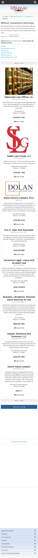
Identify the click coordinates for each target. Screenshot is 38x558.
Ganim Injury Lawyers (19, 366)
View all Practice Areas (18, 442)
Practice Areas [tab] (13, 36)
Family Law (5, 51)
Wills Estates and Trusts (9, 57)
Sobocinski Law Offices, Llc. (19, 97)
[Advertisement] (19, 465)
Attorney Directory (16, 16)
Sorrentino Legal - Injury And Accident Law (19, 261)
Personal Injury (6, 55)
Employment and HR (8, 48)
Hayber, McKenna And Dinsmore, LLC (19, 335)
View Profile (19, 122)
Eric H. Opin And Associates (19, 229)
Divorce (3, 46)
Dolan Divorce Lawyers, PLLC (19, 197)
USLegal (5, 16)
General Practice (6, 53)
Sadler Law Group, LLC (19, 156)
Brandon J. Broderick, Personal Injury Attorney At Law (19, 298)
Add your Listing (19, 407)
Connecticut (28, 16)
